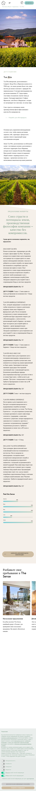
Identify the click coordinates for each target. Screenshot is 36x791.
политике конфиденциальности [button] (9, 738)
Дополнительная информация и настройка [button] (18, 784)
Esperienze (15, 6)
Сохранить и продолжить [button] (18, 787)
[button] (10, 3)
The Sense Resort (6, 6)
